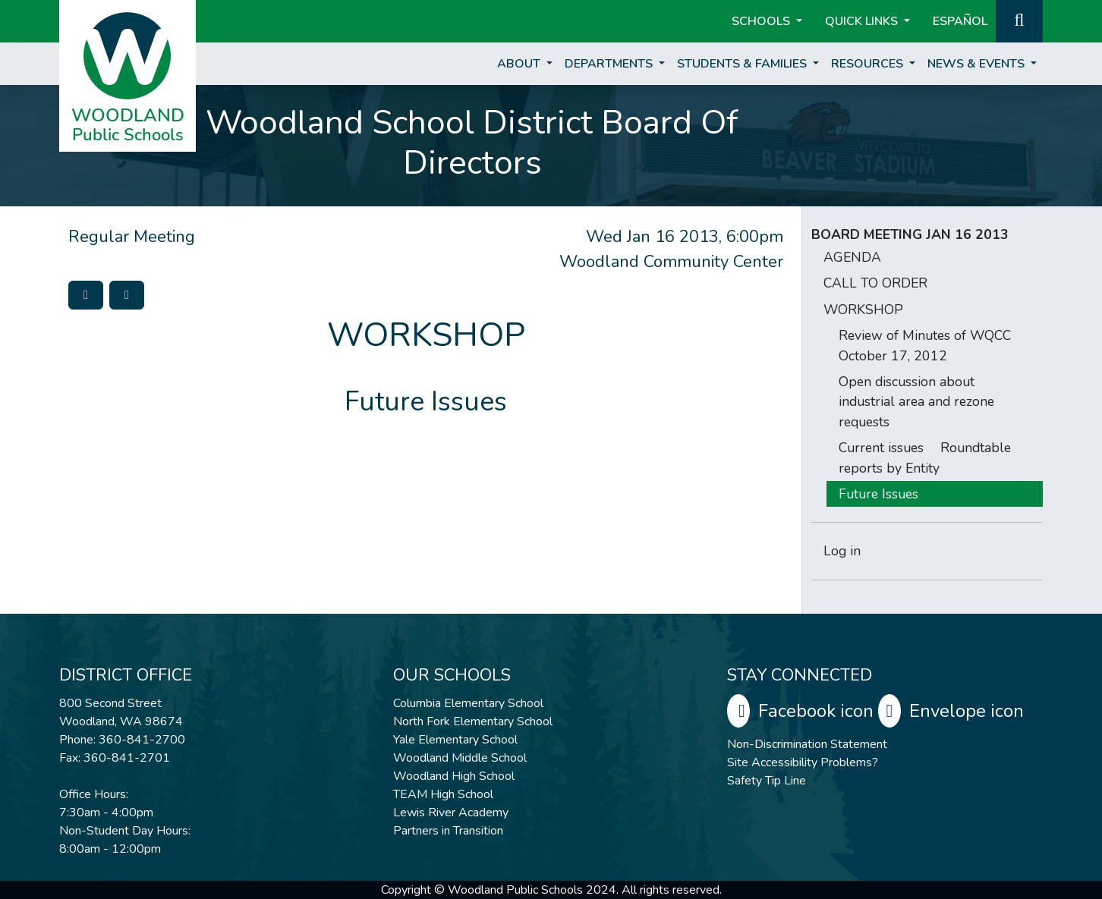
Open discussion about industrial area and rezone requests (916, 401)
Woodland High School (454, 776)
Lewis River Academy (450, 812)
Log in (842, 551)
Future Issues (878, 494)
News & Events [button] (977, 63)
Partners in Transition (448, 830)
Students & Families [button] (743, 63)
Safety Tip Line (766, 780)
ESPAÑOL (960, 21)
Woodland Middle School (460, 758)
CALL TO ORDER (875, 283)
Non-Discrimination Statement (807, 744)
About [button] (520, 63)
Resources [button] (868, 63)
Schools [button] (762, 21)
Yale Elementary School (455, 739)
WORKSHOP (863, 309)
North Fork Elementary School (473, 721)
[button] (1019, 19)
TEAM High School (443, 794)
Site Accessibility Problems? (802, 762)
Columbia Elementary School (468, 703)
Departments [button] (610, 63)
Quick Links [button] (863, 21)
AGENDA (852, 257)
